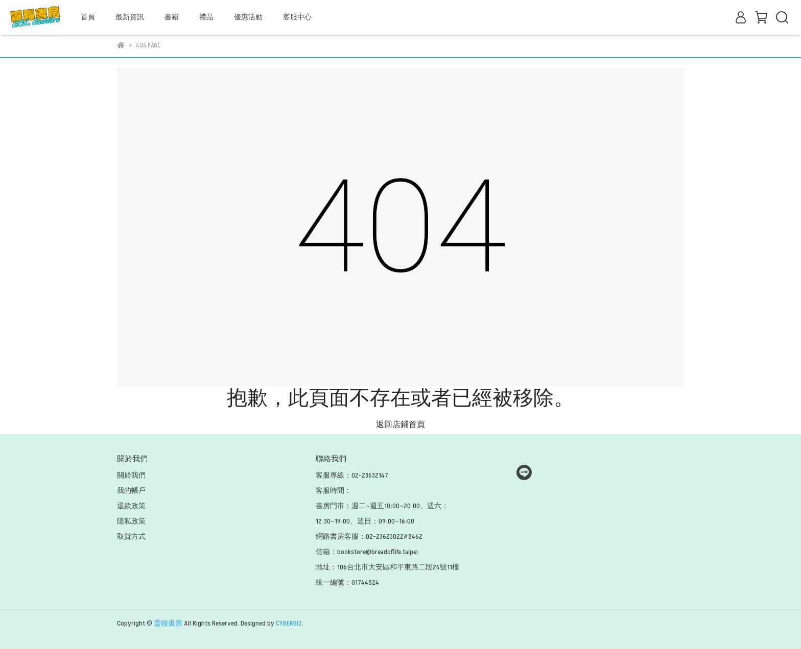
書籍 (171, 17)
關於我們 (131, 475)
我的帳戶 (131, 490)
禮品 (206, 17)
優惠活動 (248, 17)
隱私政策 (131, 521)
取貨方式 (131, 536)
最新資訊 (129, 17)
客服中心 (297, 17)
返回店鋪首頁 (400, 424)
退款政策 (131, 506)
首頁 (88, 17)
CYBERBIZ (289, 623)
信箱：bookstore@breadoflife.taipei (367, 552)
